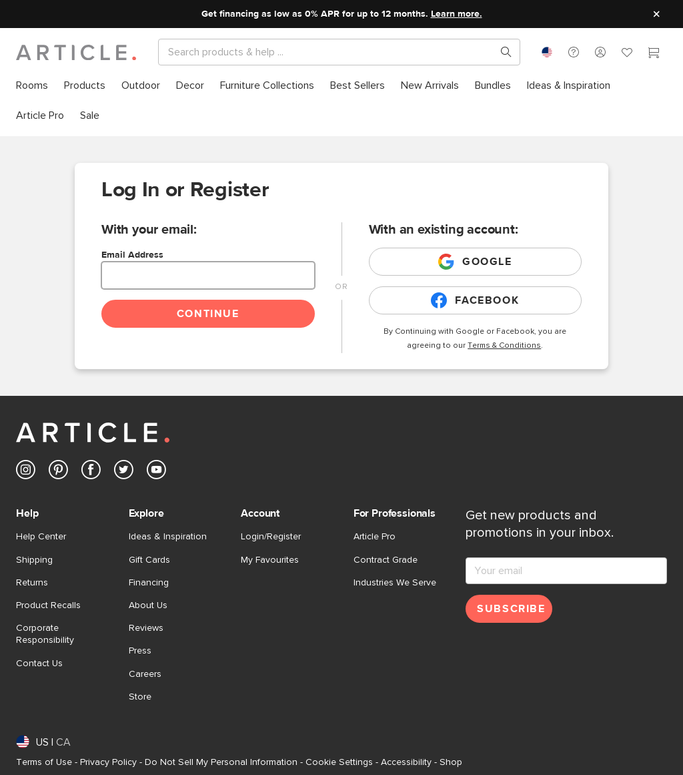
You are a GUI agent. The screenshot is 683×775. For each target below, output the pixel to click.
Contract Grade (386, 560)
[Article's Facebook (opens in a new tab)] (91, 472)
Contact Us (39, 663)
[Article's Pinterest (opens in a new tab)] (58, 472)
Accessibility (406, 762)
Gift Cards (149, 560)
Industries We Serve (395, 582)
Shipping (34, 560)
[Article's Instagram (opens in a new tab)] (25, 472)
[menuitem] (32, 86)
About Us (148, 605)
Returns (32, 582)
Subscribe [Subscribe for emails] (511, 608)
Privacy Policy (108, 762)
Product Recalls (48, 605)
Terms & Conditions (504, 346)
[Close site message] (656, 14)
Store (140, 697)
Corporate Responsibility (45, 634)
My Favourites (270, 560)
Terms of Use (44, 762)
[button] (573, 52)
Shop (451, 762)
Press (140, 651)
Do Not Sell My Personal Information (221, 762)
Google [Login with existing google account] (475, 262)
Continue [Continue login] (208, 313)
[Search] (328, 52)
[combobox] (547, 52)
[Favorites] (627, 54)
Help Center (41, 536)
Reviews (146, 628)
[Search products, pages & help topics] (501, 52)
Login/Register (271, 536)
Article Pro (375, 536)
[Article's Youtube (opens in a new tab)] (156, 472)
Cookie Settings (339, 762)
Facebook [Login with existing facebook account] (475, 300)
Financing (149, 582)
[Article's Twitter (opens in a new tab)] (123, 472)
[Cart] (653, 54)
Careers (145, 674)
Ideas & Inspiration (168, 536)
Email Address (132, 255)
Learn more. (456, 14)
